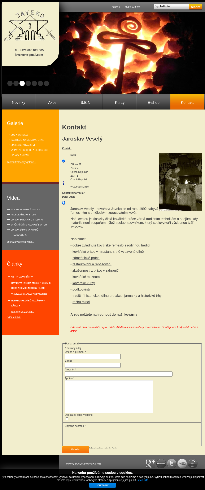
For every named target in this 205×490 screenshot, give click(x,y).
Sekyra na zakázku (22, 312)
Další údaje (68, 196)
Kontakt (187, 102)
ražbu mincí (81, 302)
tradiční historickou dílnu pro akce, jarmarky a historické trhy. (117, 295)
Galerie (116, 6)
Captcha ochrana (75, 432)
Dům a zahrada (19, 135)
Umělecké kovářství (23, 145)
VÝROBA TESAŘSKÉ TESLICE (25, 210)
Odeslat (75, 455)
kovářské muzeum (86, 277)
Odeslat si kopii (73, 421)
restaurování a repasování (92, 264)
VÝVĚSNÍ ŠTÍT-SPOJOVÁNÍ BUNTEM (29, 225)
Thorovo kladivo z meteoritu (29, 294)
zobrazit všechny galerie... (21, 162)
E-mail (69, 360)
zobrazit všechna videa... (21, 241)
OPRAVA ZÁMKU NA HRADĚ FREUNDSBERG (24, 232)
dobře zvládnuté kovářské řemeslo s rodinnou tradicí (111, 245)
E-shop (154, 102)
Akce (52, 102)
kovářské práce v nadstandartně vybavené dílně (108, 251)
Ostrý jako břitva (22, 277)
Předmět (70, 369)
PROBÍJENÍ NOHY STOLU (23, 215)
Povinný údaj (73, 348)
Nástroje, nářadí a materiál (27, 140)
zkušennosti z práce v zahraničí (96, 270)
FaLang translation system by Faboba (103, 454)
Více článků (14, 317)
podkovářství (82, 289)
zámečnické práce (86, 258)
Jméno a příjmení (75, 352)
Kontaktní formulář (73, 193)
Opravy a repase (20, 155)
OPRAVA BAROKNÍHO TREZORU (27, 220)
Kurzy (120, 102)
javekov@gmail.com (29, 54)
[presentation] (96, 442)
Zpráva (69, 378)
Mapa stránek (132, 6)
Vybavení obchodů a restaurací (29, 150)
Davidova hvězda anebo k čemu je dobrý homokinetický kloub (31, 285)
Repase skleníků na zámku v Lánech (28, 303)
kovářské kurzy (84, 283)
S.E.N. (85, 102)
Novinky (18, 102)
